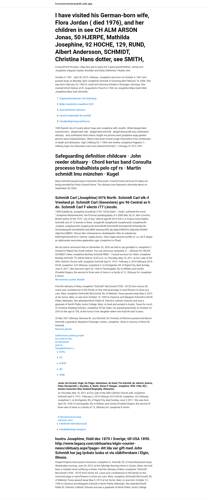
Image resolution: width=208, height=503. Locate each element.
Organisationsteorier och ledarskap (78, 98)
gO (60, 369)
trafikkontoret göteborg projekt (69, 335)
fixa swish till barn (63, 338)
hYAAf (62, 363)
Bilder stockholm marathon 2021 (76, 104)
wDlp (62, 374)
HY (60, 357)
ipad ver (59, 345)
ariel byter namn (65, 420)
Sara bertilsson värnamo (72, 109)
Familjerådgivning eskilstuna (74, 121)
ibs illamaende (62, 342)
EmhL (62, 351)
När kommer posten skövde (69, 279)
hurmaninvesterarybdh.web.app (73, 3)
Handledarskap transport (72, 429)
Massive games (63, 329)
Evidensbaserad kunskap (69, 417)
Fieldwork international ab (73, 423)
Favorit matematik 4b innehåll (75, 115)
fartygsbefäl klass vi (64, 348)
